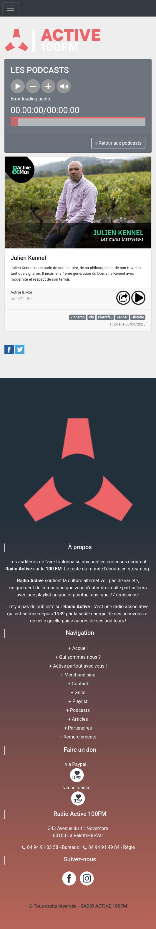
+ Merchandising (78, 675)
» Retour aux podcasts (118, 143)
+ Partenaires (78, 728)
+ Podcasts (78, 710)
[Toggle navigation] (10, 8)
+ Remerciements (78, 737)
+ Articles (78, 719)
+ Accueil (77, 648)
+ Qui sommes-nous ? (78, 657)
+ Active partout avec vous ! (78, 666)
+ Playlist (78, 701)
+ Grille (78, 692)
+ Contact (78, 683)
